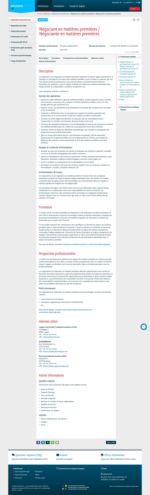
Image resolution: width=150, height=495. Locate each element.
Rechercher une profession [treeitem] (20, 20)
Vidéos (37, 475)
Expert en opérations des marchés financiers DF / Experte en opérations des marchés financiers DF (128, 93)
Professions (47, 14)
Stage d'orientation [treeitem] (18, 61)
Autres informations (47, 61)
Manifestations (40, 478)
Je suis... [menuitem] (135, 8)
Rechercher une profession (60, 14)
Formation (56, 58)
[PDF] (134, 19)
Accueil (39, 14)
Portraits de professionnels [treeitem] (21, 55)
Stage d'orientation (21, 475)
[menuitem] (44, 6)
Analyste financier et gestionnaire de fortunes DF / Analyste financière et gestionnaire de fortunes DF (129, 65)
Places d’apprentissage (22, 471)
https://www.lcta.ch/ (51, 337)
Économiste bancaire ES (128, 77)
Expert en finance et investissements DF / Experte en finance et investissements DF (129, 83)
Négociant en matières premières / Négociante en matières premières (96, 14)
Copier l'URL (111, 442)
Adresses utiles (97, 58)
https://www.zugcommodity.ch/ (55, 366)
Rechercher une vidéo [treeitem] (18, 25)
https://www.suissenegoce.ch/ (55, 351)
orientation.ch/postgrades (99, 244)
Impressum (135, 486)
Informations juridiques (124, 486)
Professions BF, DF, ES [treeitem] (19, 42)
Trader (122, 99)
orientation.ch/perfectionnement (76, 310)
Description (43, 58)
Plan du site (113, 486)
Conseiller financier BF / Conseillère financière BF (128, 73)
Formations (38, 471)
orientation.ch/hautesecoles (74, 244)
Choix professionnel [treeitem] (18, 31)
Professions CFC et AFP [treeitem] (19, 36)
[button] (38, 442)
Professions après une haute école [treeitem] (21, 48)
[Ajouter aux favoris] (138, 19)
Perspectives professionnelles (75, 58)
